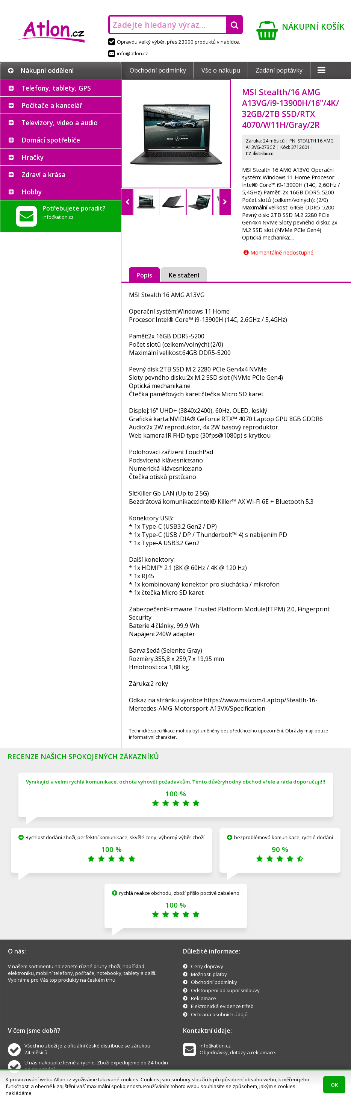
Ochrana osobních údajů (219, 1014)
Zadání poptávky (279, 70)
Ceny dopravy (207, 966)
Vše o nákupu (220, 70)
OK (334, 1084)
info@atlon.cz (128, 53)
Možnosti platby (209, 974)
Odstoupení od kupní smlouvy (225, 990)
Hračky (32, 157)
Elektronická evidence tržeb (222, 1006)
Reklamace (203, 998)
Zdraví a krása (43, 174)
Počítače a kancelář (51, 105)
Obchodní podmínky (158, 70)
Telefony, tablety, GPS (56, 87)
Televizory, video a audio (59, 122)
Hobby (31, 191)
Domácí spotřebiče (50, 139)
